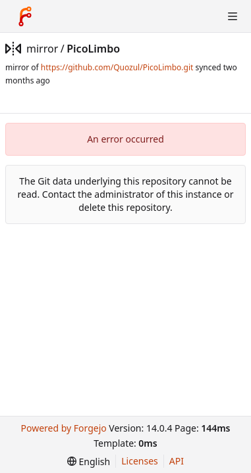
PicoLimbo (93, 48)
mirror (42, 48)
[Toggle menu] (232, 16)
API (176, 461)
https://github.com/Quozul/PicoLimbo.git (117, 67)
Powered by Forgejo (63, 428)
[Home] (25, 16)
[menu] (88, 461)
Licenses (139, 461)
